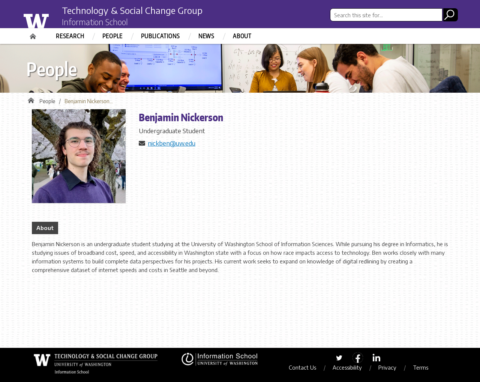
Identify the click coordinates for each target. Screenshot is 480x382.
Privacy (387, 367)
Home (33, 34)
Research (70, 36)
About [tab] (45, 227)
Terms (420, 367)
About (242, 36)
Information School (95, 22)
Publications (160, 36)
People (112, 36)
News (206, 36)
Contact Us (302, 367)
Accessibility (347, 367)
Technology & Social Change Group (132, 10)
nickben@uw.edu (171, 143)
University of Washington (51, 20)
